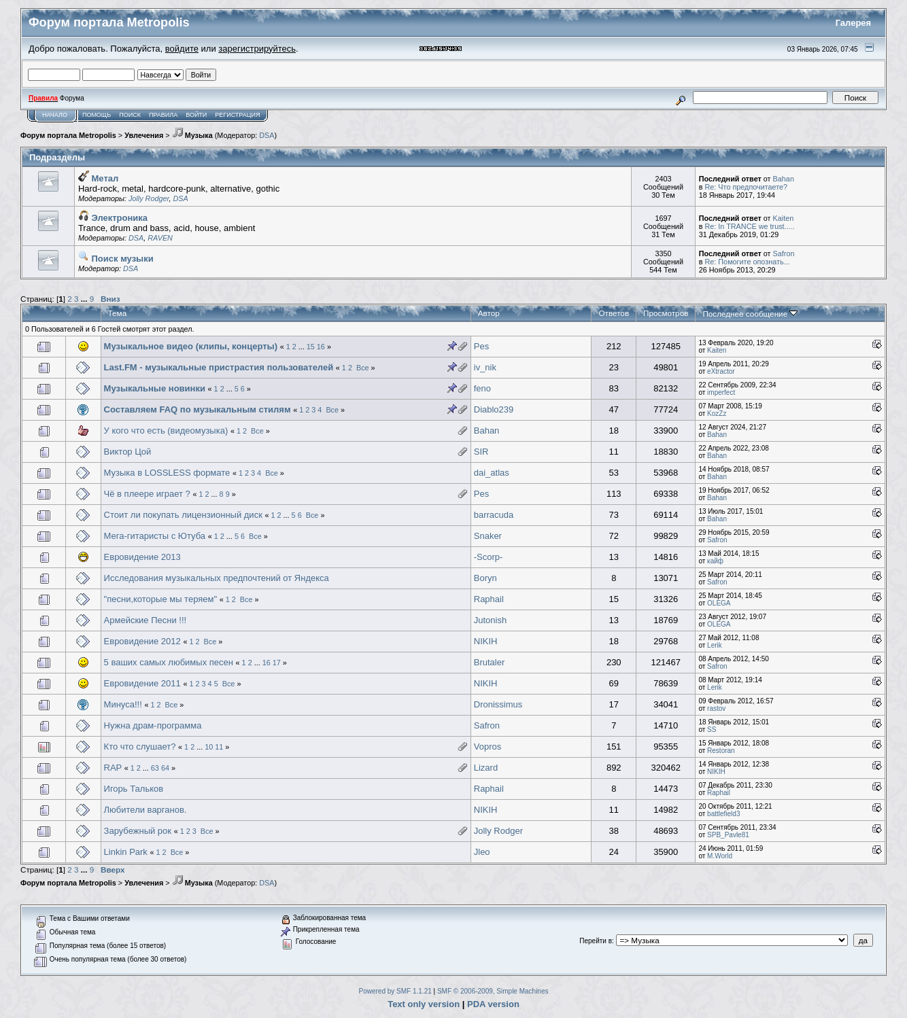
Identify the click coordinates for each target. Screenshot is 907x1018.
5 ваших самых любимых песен (168, 662)
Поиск (130, 114)
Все (362, 368)
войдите (182, 48)
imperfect (721, 392)
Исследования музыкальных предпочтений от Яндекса (216, 578)
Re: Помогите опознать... (746, 262)
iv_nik (485, 367)
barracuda (494, 515)
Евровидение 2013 (142, 557)
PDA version (493, 1004)
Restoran (721, 750)
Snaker (488, 536)
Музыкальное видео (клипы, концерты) (190, 346)
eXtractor (721, 371)
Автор (489, 313)
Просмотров (665, 313)
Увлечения (143, 135)
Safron (784, 253)
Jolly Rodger (149, 198)
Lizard (486, 767)
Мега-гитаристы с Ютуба (155, 536)
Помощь (96, 114)
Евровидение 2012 (142, 641)
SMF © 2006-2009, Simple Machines (493, 991)
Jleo (482, 852)
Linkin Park (126, 852)
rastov (716, 708)
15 (311, 347)
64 (165, 768)
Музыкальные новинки (154, 388)
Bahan (783, 179)
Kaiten (783, 218)
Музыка (192, 135)
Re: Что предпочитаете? (745, 187)
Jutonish (490, 620)
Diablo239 (494, 409)
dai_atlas (491, 473)
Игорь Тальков (134, 789)
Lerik (714, 645)
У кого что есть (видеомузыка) (166, 430)
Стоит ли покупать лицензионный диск (183, 515)
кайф (715, 561)
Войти (196, 114)
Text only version (424, 1004)
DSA (266, 135)
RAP (113, 767)
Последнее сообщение (750, 313)
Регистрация (237, 114)
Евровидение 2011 (142, 683)
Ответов (613, 313)
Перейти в (595, 941)
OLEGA (718, 603)
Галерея (854, 23)
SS (711, 729)
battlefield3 (723, 814)
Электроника (113, 218)
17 (277, 663)
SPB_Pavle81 (728, 835)
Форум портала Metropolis (68, 135)
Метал (98, 178)
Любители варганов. (145, 810)
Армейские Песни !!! (145, 620)
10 (209, 747)
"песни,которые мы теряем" (161, 599)
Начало (54, 114)
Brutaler (489, 662)
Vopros (487, 746)
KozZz (716, 413)
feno (482, 388)
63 (155, 768)
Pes (481, 346)
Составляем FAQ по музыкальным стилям (197, 409)
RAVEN (160, 238)
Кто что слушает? (140, 746)
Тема (117, 313)
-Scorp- (488, 557)
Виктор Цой (128, 451)
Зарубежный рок (137, 831)
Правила (163, 114)
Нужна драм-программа (153, 725)
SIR (481, 451)
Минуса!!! (123, 704)
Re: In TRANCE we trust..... (749, 226)
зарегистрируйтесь (257, 48)
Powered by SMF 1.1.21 (395, 991)
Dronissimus (498, 704)
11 (219, 747)
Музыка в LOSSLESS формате (167, 473)
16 (321, 347)
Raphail (489, 599)
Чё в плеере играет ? (148, 494)
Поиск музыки (116, 258)
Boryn (485, 578)
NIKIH (486, 641)
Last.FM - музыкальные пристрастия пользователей (219, 367)
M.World (719, 856)
